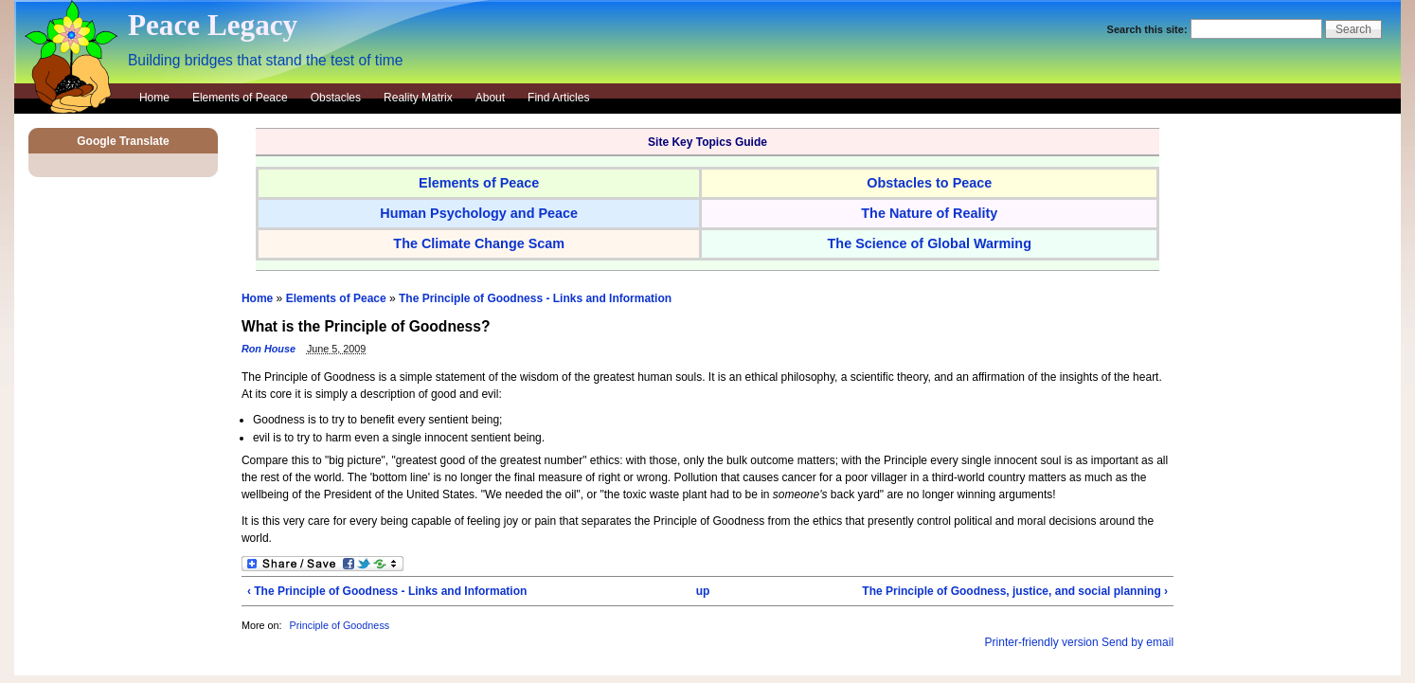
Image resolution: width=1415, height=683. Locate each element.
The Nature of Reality (929, 213)
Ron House (269, 348)
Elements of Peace (240, 97)
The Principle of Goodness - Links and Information (535, 298)
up (703, 591)
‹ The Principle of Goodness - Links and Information (387, 591)
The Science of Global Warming (929, 243)
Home (154, 97)
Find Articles (558, 97)
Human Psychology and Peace (479, 213)
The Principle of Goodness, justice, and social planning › (1015, 591)
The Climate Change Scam (478, 243)
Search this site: (1149, 29)
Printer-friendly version (1042, 642)
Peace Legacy (212, 25)
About (490, 97)
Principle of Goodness (340, 625)
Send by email (1137, 642)
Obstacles (336, 97)
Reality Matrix (418, 97)
